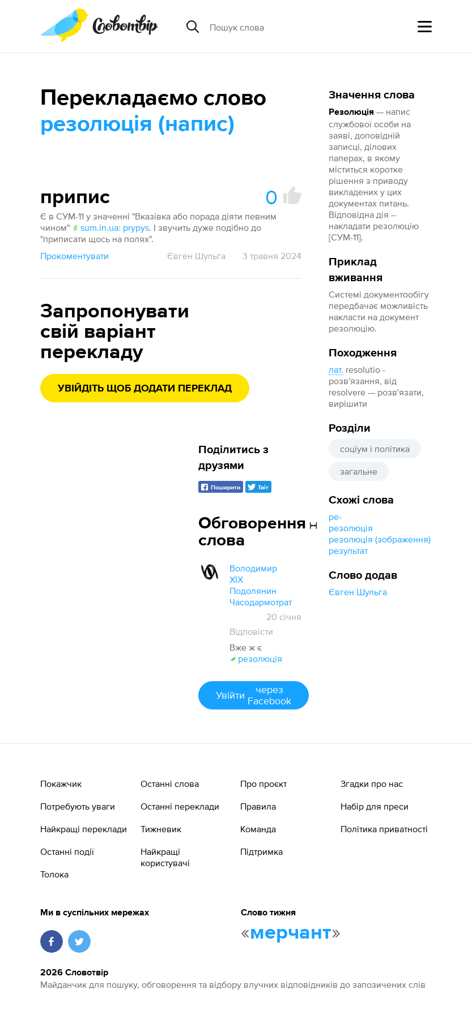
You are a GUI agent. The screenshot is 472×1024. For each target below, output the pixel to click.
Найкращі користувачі (165, 857)
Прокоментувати (74, 256)
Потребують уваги (77, 806)
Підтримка (261, 851)
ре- (335, 516)
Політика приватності (384, 829)
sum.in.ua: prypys (110, 227)
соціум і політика (375, 449)
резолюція (351, 528)
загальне (358, 471)
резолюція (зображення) (380, 539)
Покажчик (61, 783)
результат (348, 550)
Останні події (67, 851)
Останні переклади (180, 806)
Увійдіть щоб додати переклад (145, 389)
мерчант (290, 933)
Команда (258, 829)
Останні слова (170, 783)
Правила (258, 806)
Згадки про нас (372, 783)
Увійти (253, 695)
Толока (54, 874)
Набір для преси (375, 806)
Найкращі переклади (83, 829)
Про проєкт (263, 783)
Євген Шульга (358, 592)
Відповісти (251, 631)
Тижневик (161, 829)
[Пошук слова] (297, 26)
